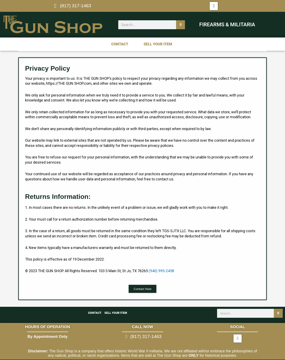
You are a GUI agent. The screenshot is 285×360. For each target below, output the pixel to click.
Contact (119, 44)
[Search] (180, 24)
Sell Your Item (158, 44)
